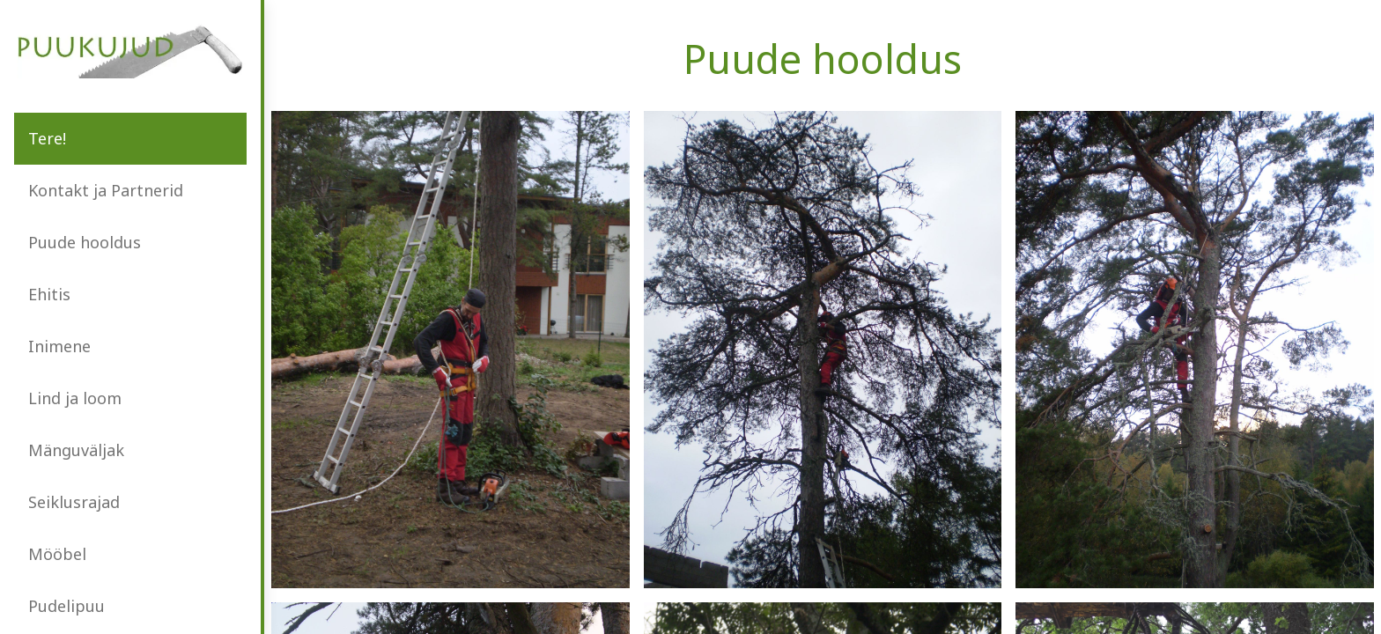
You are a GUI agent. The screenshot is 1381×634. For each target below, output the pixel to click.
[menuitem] (130, 139)
